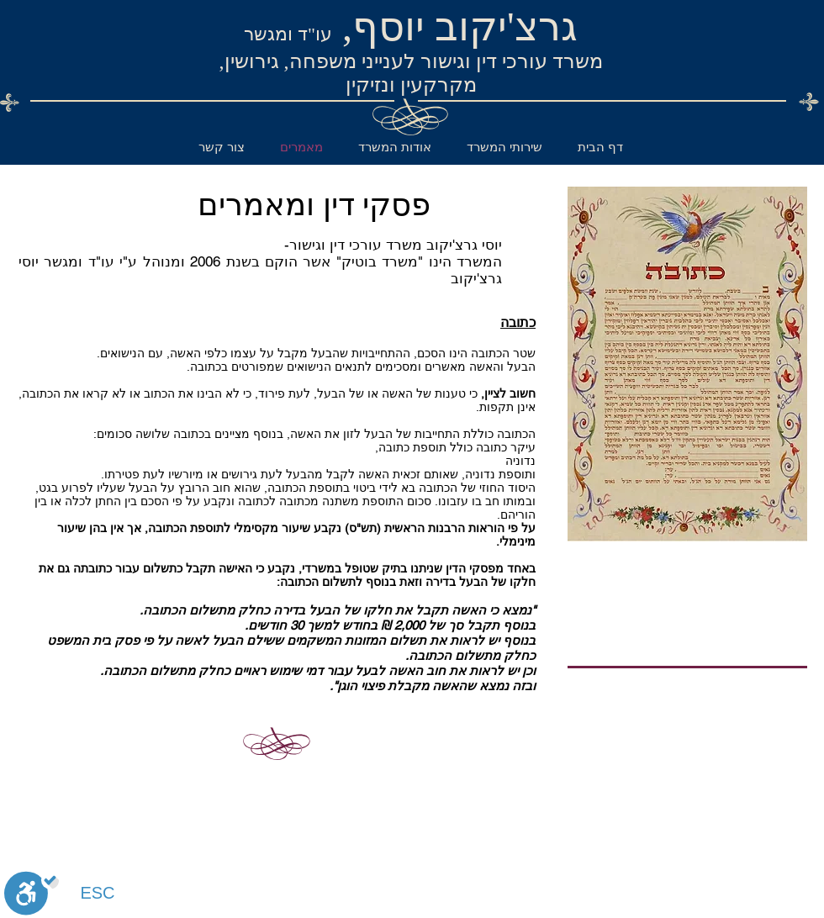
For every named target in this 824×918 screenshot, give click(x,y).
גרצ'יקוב (506, 26)
